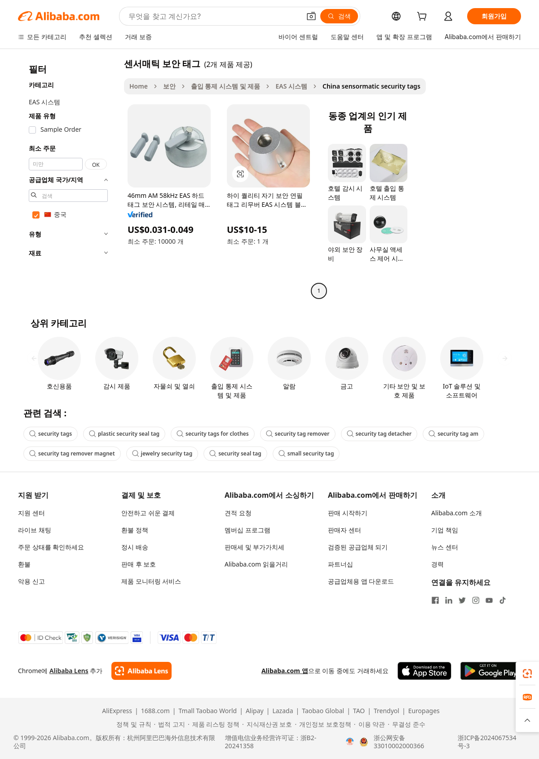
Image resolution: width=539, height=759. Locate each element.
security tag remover (298, 434)
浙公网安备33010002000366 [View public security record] (399, 742)
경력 (437, 564)
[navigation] (68, 178)
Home (138, 86)
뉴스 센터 (444, 547)
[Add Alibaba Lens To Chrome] (141, 671)
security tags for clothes (213, 434)
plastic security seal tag (124, 434)
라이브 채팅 (34, 530)
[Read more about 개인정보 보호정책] (323, 724)
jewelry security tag (162, 453)
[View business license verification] (350, 741)
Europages (424, 711)
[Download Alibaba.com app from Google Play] (490, 671)
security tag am (453, 434)
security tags (50, 434)
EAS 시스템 (291, 86)
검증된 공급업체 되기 (358, 547)
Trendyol (386, 711)
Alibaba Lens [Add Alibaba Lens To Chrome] (68, 670)
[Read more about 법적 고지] (169, 724)
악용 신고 (31, 581)
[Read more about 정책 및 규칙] (132, 724)
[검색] (339, 16)
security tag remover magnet (72, 453)
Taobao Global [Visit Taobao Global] (323, 711)
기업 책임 (444, 530)
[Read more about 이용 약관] (369, 724)
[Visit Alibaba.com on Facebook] (435, 600)
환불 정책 (134, 530)
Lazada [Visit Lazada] (282, 711)
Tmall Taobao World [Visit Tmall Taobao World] (208, 711)
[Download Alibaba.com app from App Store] (424, 671)
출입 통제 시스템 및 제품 (226, 86)
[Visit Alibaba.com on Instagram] (476, 600)
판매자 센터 (344, 530)
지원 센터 (31, 513)
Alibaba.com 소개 (456, 513)
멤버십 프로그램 (247, 530)
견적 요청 (238, 513)
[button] (311, 16)
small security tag (306, 453)
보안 (169, 86)
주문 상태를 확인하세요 (51, 547)
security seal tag (235, 453)
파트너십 (340, 564)
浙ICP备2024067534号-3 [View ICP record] (487, 742)
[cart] (423, 17)
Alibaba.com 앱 (284, 670)
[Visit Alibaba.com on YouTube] (489, 600)
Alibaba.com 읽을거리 (256, 564)
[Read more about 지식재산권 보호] (267, 724)
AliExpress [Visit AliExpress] (117, 711)
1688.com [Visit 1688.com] (155, 711)
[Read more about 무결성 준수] (406, 724)
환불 (24, 564)
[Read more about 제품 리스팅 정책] (213, 724)
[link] (527, 673)
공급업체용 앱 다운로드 (361, 581)
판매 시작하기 (347, 513)
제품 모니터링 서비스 (151, 581)
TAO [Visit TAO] (359, 711)
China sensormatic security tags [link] (371, 86)
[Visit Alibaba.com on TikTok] (503, 600)
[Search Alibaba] (213, 16)
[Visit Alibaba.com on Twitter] (462, 600)
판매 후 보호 (138, 564)
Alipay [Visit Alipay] (255, 711)
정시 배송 (134, 547)
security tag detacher (379, 434)
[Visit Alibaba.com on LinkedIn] (449, 600)
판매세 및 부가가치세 (254, 547)
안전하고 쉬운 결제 (148, 513)
